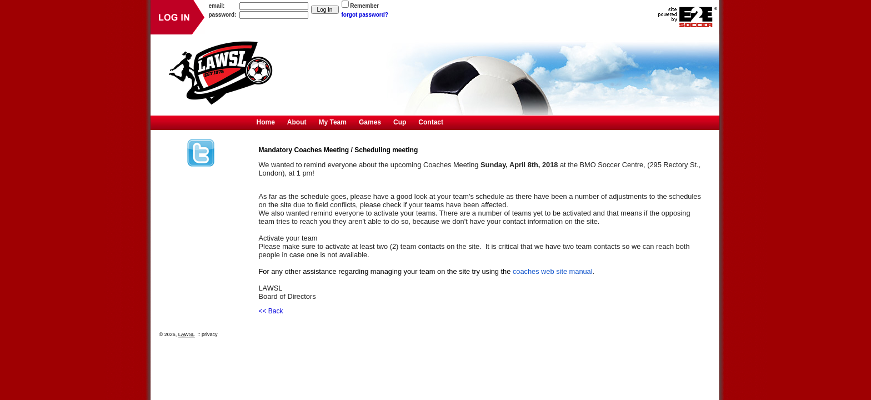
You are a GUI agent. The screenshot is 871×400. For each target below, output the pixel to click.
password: (223, 15)
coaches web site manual (553, 271)
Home (266, 122)
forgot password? (365, 15)
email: (217, 6)
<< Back (271, 311)
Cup (399, 122)
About (297, 122)
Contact (430, 122)
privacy (210, 334)
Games (370, 122)
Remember (364, 6)
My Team (333, 122)
